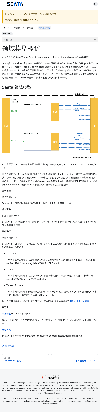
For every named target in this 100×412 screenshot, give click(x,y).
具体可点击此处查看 (79, 301)
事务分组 (6, 313)
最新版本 (27, 19)
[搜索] (95, 4)
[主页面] (4, 28)
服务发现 (6, 329)
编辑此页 (8, 345)
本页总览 (8, 39)
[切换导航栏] (4, 4)
